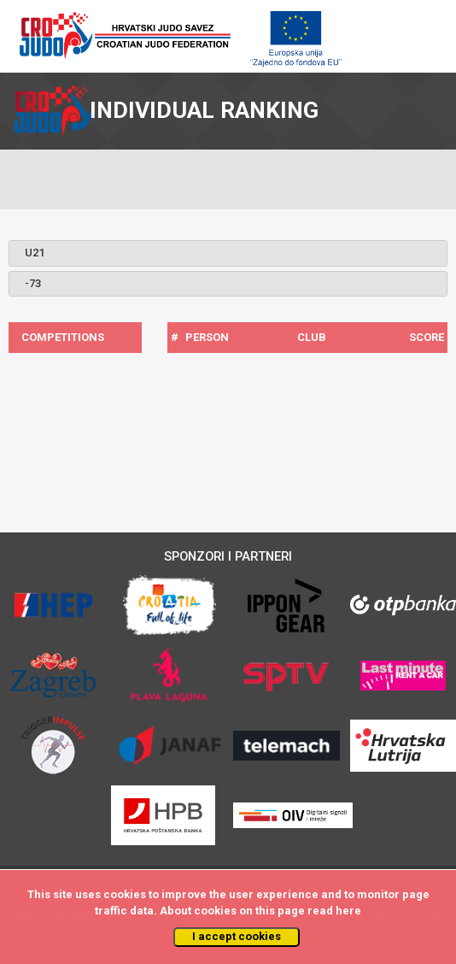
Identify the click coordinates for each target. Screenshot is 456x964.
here (348, 910)
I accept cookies (236, 936)
